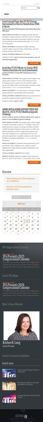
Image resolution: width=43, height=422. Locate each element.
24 (5, 229)
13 (21, 221)
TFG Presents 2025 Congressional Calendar (16, 258)
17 (5, 225)
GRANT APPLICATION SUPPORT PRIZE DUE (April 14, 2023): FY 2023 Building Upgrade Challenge (20, 112)
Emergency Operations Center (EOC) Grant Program (21, 399)
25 (10, 229)
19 (16, 225)
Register (6, 3)
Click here (33, 41)
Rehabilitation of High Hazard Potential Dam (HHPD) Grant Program (20, 386)
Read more (34, 63)
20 (21, 225)
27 (5, 214)
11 (10, 221)
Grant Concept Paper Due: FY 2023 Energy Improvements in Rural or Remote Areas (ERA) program (21, 24)
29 (16, 214)
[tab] (21, 180)
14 (27, 221)
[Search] (29, 7)
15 (32, 221)
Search (39, 8)
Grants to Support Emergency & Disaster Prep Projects (20, 374)
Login (37, 3)
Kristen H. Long (11, 342)
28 (10, 214)
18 (10, 225)
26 (16, 229)
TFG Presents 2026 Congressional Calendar (16, 286)
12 (16, 221)
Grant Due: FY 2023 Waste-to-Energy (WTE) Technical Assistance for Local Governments (20, 69)
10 (5, 221)
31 (27, 214)
